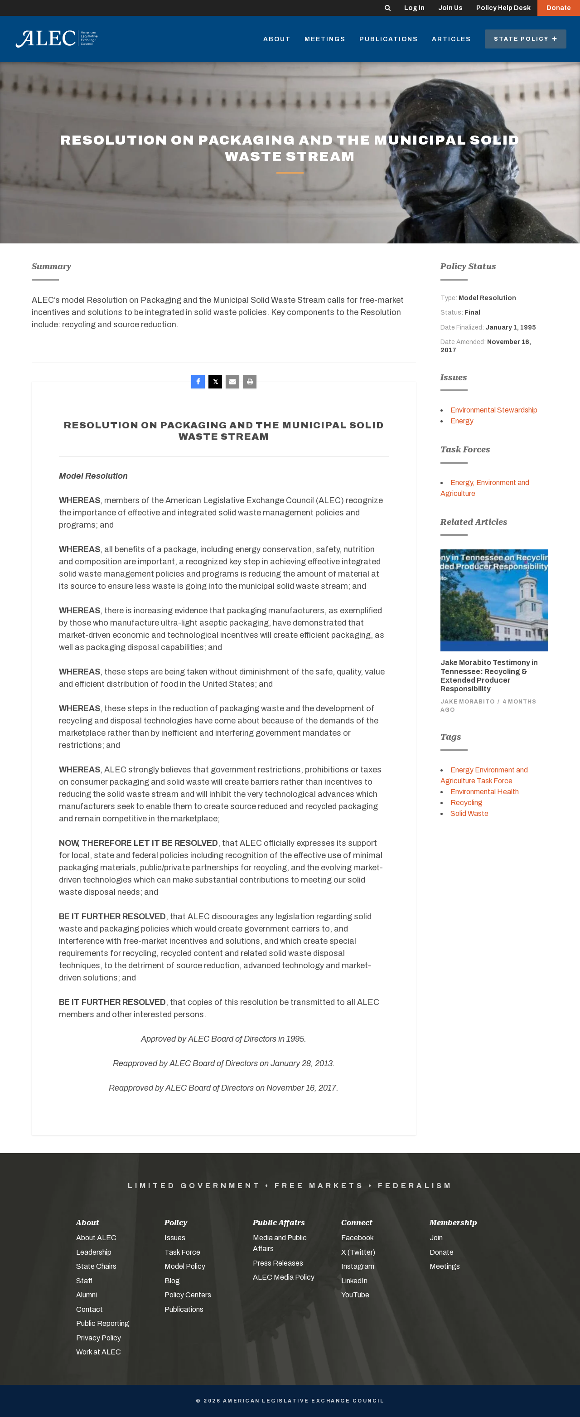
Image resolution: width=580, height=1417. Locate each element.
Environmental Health (484, 792)
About (277, 39)
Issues (174, 1238)
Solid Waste (469, 813)
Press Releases (278, 1263)
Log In (414, 8)
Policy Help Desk (503, 8)
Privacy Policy (98, 1338)
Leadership (93, 1252)
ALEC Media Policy (283, 1277)
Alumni (86, 1295)
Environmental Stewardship (493, 410)
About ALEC (96, 1238)
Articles (451, 39)
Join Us (450, 8)
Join (436, 1238)
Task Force (182, 1252)
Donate (558, 8)
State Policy (525, 39)
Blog (172, 1281)
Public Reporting (102, 1323)
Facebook (357, 1238)
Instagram (357, 1266)
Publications (388, 39)
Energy (462, 421)
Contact (89, 1309)
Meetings (325, 39)
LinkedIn (354, 1281)
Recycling (466, 802)
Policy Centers (187, 1295)
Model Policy (184, 1266)
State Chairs (96, 1266)
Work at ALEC (98, 1352)
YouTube (355, 1295)
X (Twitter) (358, 1252)
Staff (84, 1281)
